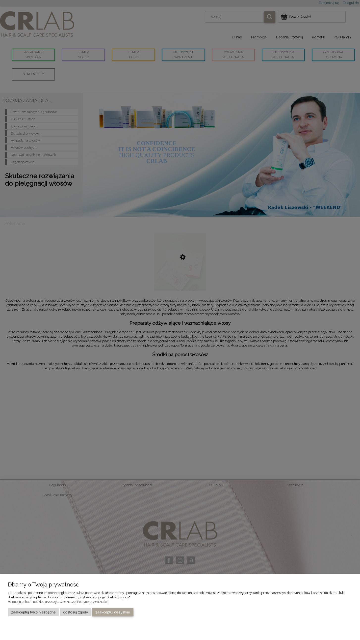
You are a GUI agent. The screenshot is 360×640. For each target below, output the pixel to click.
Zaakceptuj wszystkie (113, 612)
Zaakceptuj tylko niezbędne (33, 612)
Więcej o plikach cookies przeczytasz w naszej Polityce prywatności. (58, 602)
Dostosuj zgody (75, 612)
